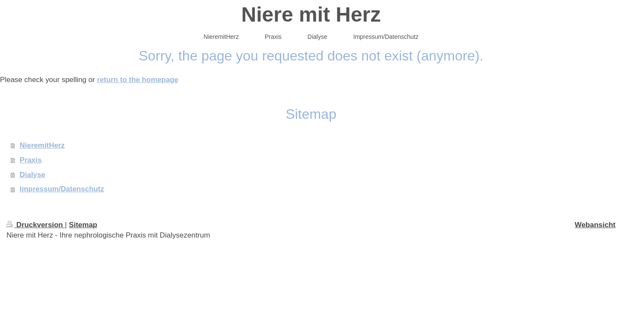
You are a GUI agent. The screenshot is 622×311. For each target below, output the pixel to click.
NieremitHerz (42, 145)
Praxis (31, 160)
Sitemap (83, 225)
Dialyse (32, 175)
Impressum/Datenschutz (62, 189)
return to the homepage (137, 80)
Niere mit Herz (311, 14)
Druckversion (35, 225)
